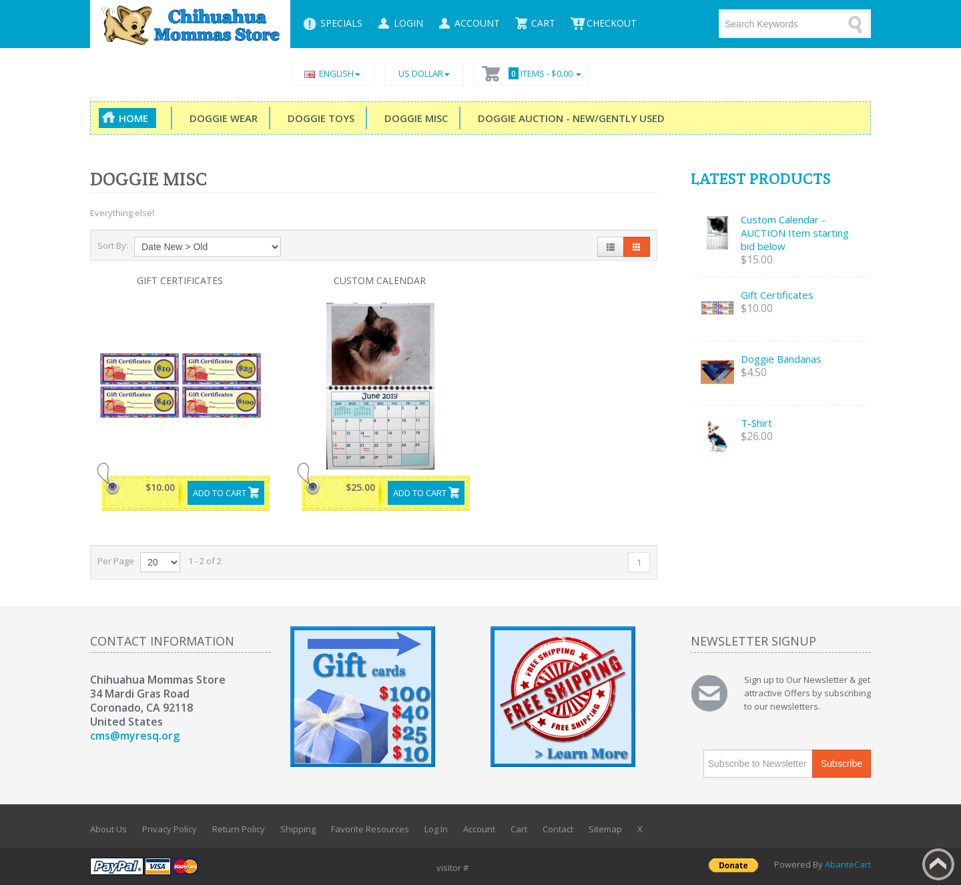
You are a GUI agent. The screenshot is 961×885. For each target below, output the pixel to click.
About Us (108, 829)
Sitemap (605, 829)
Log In (436, 829)
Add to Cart (219, 493)
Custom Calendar (380, 280)
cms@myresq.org (135, 735)
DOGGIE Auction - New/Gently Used (568, 118)
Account (479, 829)
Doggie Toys (318, 118)
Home (133, 118)
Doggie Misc (413, 118)
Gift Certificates (180, 280)
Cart (519, 829)
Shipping (298, 829)
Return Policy (238, 829)
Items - (543, 73)
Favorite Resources (370, 829)
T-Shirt (756, 422)
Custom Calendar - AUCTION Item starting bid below (795, 233)
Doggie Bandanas (781, 358)
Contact (558, 829)
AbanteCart (848, 864)
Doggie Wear (221, 118)
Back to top (938, 864)
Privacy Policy (169, 829)
